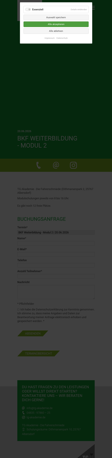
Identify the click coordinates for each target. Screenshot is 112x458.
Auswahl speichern (56, 17)
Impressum (50, 38)
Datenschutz (62, 38)
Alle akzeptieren (56, 24)
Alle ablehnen (56, 31)
